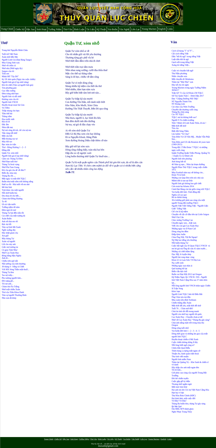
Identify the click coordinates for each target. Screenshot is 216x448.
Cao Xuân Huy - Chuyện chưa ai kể (187, 317)
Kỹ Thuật (101, 29)
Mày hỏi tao (7, 141)
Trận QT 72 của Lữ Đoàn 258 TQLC (187, 93)
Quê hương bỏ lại (179, 268)
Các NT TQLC (178, 114)
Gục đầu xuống (8, 91)
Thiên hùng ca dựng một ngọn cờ (186, 351)
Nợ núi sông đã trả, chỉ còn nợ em (16, 130)
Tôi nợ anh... (7, 284)
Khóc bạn (176, 291)
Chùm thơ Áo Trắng (11, 286)
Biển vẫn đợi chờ (179, 271)
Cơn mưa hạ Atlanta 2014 (183, 186)
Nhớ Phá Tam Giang (10, 167)
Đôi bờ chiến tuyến (180, 378)
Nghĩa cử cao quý (179, 195)
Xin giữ (5, 236)
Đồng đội (6, 150)
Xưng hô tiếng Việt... (181, 65)
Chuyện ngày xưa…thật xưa (184, 223)
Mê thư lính (7, 187)
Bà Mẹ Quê (177, 406)
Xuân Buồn (7, 218)
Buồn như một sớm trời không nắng (17, 181)
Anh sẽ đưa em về (10, 221)
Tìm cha (175, 128)
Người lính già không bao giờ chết (186, 183)
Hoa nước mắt (8, 119)
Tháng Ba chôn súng (180, 112)
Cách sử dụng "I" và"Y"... (183, 51)
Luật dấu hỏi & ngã (180, 59)
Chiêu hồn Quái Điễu (181, 348)
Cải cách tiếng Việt (180, 54)
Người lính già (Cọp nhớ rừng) (15, 82)
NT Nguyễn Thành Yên (182, 101)
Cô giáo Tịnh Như (9, 250)
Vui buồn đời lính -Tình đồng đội (186, 192)
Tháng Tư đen (8, 272)
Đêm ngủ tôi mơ (9, 210)
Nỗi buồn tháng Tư (180, 243)
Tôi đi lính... (177, 370)
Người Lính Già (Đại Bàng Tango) (17, 60)
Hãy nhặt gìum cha (10, 233)
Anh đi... (5, 258)
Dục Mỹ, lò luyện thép (181, 254)
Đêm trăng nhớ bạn (10, 93)
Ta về (4, 201)
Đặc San (30, 29)
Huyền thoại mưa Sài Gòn (13, 105)
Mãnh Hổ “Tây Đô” (10, 76)
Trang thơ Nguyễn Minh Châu (15, 50)
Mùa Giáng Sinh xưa (10, 63)
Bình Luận (79, 29)
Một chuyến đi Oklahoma (183, 79)
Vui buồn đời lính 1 (180, 331)
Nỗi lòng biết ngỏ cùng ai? (183, 345)
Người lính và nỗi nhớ (11, 96)
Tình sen (5, 73)
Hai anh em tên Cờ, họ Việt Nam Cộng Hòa (190, 390)
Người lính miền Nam (181, 359)
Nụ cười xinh (177, 263)
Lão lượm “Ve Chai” (180, 134)
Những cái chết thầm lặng (183, 251)
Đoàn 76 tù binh (178, 175)
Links (170, 29)
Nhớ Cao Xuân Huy (10, 253)
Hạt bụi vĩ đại (178, 393)
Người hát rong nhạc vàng (183, 257)
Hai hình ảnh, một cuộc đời (183, 398)
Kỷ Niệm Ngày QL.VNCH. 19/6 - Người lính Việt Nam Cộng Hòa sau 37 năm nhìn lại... (189, 280)
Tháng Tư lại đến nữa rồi (13, 213)
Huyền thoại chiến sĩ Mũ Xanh (185, 339)
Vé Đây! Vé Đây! (179, 401)
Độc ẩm (5, 124)
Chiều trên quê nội (10, 261)
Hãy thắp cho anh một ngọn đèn (185, 367)
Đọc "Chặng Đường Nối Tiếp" (185, 99)
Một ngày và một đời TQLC (14, 179)
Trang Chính (7, 29)
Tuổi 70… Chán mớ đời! (182, 308)
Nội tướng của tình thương (13, 264)
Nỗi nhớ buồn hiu (9, 193)
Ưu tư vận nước (9, 204)
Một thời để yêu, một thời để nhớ (186, 306)
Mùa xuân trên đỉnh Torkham (184, 300)
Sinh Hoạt (41, 29)
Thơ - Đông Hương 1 (11, 147)
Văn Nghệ (124, 29)
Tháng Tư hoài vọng (10, 164)
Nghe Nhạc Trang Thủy (182, 412)
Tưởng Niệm (54, 29)
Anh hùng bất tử (179, 161)
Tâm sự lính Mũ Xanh (11, 227)
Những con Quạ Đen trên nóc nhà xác (188, 178)
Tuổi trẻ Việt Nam (10, 54)
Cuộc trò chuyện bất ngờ (182, 70)
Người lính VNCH (10, 102)
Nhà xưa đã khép (9, 298)
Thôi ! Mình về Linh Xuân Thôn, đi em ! (189, 123)
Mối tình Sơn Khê (179, 387)
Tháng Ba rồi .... (9, 176)
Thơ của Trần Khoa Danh (13, 292)
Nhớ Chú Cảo (178, 217)
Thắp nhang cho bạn (10, 111)
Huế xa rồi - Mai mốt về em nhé (16, 184)
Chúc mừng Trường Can (182, 220)
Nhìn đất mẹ (7, 127)
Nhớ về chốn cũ (9, 65)
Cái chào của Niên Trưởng (183, 107)
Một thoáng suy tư (10, 139)
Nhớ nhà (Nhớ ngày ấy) (12, 68)
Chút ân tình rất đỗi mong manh (185, 311)
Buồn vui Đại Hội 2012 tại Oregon (187, 274)
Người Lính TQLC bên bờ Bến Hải (187, 294)
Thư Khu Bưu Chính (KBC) (184, 395)
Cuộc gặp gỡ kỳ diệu (181, 381)
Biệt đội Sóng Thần (180, 131)
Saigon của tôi (8, 71)
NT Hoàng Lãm (178, 104)
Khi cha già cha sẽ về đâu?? (14, 170)
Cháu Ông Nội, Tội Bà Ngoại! (185, 237)
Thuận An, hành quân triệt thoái (185, 354)
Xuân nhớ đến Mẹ (10, 57)
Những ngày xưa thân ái (182, 266)
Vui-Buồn (112, 29)
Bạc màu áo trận (9, 144)
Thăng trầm (7, 116)
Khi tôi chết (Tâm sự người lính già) (17, 85)
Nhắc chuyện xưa (179, 76)
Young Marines (149, 29)
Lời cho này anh (9, 244)
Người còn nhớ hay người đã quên (187, 314)
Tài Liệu (90, 29)
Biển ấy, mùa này (9, 173)
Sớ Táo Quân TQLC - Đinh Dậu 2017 (188, 96)
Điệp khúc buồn (178, 234)
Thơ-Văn (67, 29)
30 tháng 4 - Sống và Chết (13, 266)
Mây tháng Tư (8, 238)
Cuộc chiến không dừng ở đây (185, 342)
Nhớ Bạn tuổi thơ (9, 161)
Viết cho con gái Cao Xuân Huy (185, 226)
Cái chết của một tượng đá (13, 216)
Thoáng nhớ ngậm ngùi (182, 384)
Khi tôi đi (6, 122)
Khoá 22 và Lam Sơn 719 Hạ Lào (186, 260)
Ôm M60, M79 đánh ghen (183, 409)
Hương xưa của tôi (10, 99)
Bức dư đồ (6, 224)
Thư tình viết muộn (180, 356)
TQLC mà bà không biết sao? (184, 117)
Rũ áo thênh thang (179, 197)
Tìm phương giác (9, 88)
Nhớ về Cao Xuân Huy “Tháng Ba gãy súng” (191, 320)
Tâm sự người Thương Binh (14, 295)
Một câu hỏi (7, 136)
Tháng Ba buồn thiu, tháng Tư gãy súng (188, 404)
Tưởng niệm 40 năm (11, 207)
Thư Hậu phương (179, 73)
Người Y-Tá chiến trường (183, 120)
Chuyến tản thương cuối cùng (185, 110)
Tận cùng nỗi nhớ (9, 133)
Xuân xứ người (8, 241)
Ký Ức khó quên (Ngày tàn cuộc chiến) (18, 79)
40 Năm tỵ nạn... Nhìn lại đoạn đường (188, 164)
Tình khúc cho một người (13, 190)
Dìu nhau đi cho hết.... (11, 196)
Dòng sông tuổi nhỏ (180, 328)
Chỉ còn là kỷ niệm (180, 211)
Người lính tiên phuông (182, 159)
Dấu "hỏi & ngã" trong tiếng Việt (186, 56)
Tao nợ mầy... (8, 275)
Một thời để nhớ (179, 126)
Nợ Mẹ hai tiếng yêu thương (184, 240)
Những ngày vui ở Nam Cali (184, 229)
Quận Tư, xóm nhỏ (10, 153)
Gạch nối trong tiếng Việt (183, 62)
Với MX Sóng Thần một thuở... (15, 269)
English (162, 29)
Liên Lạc (135, 29)
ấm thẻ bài (7, 113)
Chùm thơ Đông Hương (12, 199)
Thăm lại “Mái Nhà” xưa (182, 82)
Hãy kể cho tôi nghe (180, 85)
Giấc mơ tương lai (10, 247)
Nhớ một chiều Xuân (11, 289)
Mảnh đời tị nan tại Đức (182, 181)
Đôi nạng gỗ (7, 281)
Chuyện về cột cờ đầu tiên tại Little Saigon (190, 214)
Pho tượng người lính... (12, 278)
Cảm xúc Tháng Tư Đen (12, 159)
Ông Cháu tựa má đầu (181, 297)
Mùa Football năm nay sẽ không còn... (188, 172)
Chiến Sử (20, 29)
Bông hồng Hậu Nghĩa (11, 256)
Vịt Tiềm (6, 108)
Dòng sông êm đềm (180, 231)
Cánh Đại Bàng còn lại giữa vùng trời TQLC (191, 189)
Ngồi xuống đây (9, 230)
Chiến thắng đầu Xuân (181, 303)
